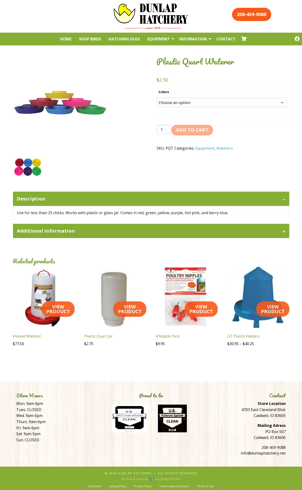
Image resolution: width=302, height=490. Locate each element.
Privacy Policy (143, 486)
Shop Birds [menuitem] (90, 39)
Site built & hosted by (151, 479)
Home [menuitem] (65, 39)
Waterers (224, 148)
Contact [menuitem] (226, 39)
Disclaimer (95, 486)
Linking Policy (118, 486)
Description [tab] (31, 198)
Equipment (204, 148)
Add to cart (192, 130)
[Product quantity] (163, 129)
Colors (163, 92)
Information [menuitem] (193, 39)
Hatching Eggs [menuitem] (124, 39)
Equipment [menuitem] (158, 39)
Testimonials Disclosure (174, 486)
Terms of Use (205, 486)
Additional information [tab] (46, 231)
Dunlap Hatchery (135, 473)
